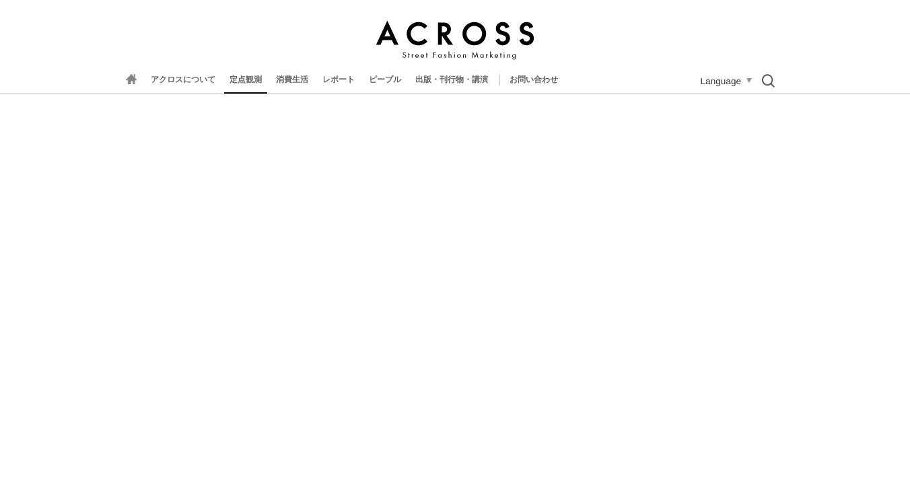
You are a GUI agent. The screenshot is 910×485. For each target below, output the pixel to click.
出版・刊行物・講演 (451, 79)
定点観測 (246, 79)
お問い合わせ (534, 79)
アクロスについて (183, 79)
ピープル (385, 79)
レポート (338, 79)
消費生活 (292, 79)
